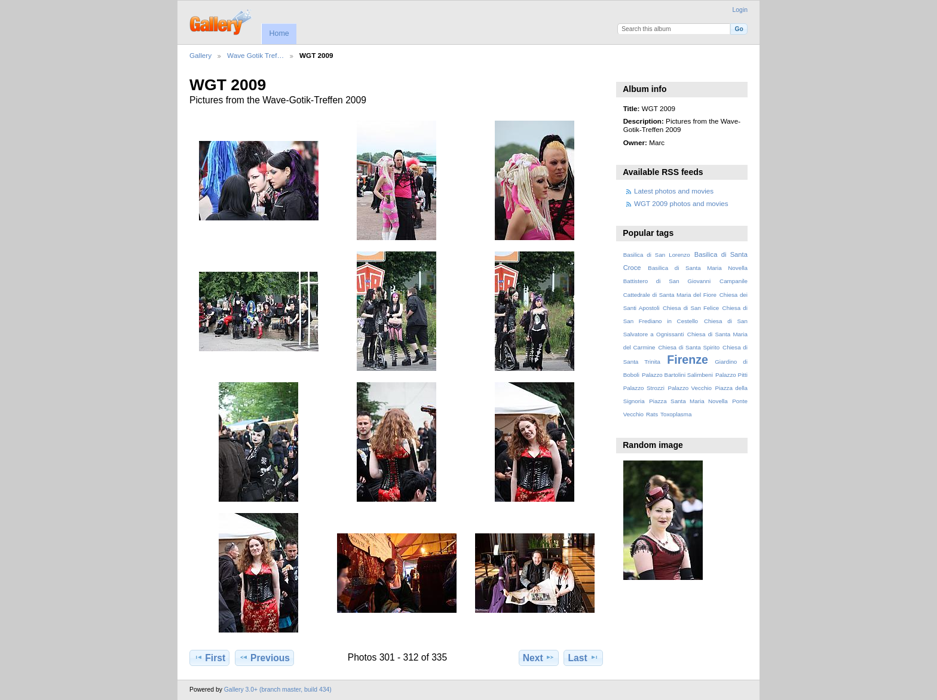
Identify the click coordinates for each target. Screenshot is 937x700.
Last (583, 657)
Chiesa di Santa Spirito (688, 347)
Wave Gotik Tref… (255, 55)
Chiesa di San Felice (691, 308)
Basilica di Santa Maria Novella (698, 268)
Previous (264, 657)
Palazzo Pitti (731, 375)
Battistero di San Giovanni (667, 281)
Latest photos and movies (674, 191)
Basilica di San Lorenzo (656, 254)
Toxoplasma (675, 414)
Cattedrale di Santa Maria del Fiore (669, 294)
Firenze (687, 359)
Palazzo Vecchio (689, 388)
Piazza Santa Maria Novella (688, 401)
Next (539, 657)
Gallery (200, 55)
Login (740, 10)
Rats (652, 414)
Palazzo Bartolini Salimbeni (677, 375)
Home (279, 33)
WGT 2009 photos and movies (681, 203)
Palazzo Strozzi (644, 388)
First (209, 657)
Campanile (733, 281)
